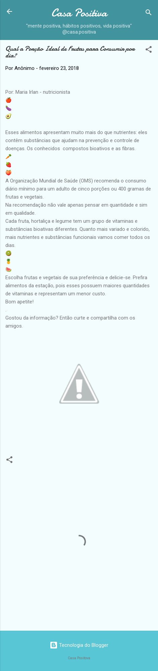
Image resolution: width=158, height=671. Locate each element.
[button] (149, 50)
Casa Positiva (79, 12)
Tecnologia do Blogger (79, 645)
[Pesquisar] (149, 13)
